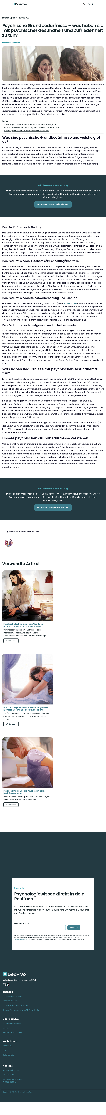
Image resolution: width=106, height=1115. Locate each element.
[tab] (53, 532)
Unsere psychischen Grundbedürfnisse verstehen (26, 130)
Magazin (6, 1028)
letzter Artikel (70, 303)
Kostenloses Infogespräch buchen (53, 204)
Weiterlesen (11, 640)
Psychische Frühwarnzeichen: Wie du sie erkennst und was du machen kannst (23, 625)
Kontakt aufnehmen (11, 1070)
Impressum (7, 1046)
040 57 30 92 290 (10, 1074)
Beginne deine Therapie (13, 996)
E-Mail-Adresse (21, 923)
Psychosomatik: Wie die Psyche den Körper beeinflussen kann (24, 792)
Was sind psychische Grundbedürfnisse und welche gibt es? (31, 124)
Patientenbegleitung (12, 1023)
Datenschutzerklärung (21, 940)
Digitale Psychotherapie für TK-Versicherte (21, 1010)
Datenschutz (8, 1055)
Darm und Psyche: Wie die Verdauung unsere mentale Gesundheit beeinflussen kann (25, 708)
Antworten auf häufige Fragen (15, 1005)
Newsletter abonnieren (12, 1032)
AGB (4, 1050)
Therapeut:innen (10, 1001)
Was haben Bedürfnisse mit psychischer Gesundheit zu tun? (31, 127)
